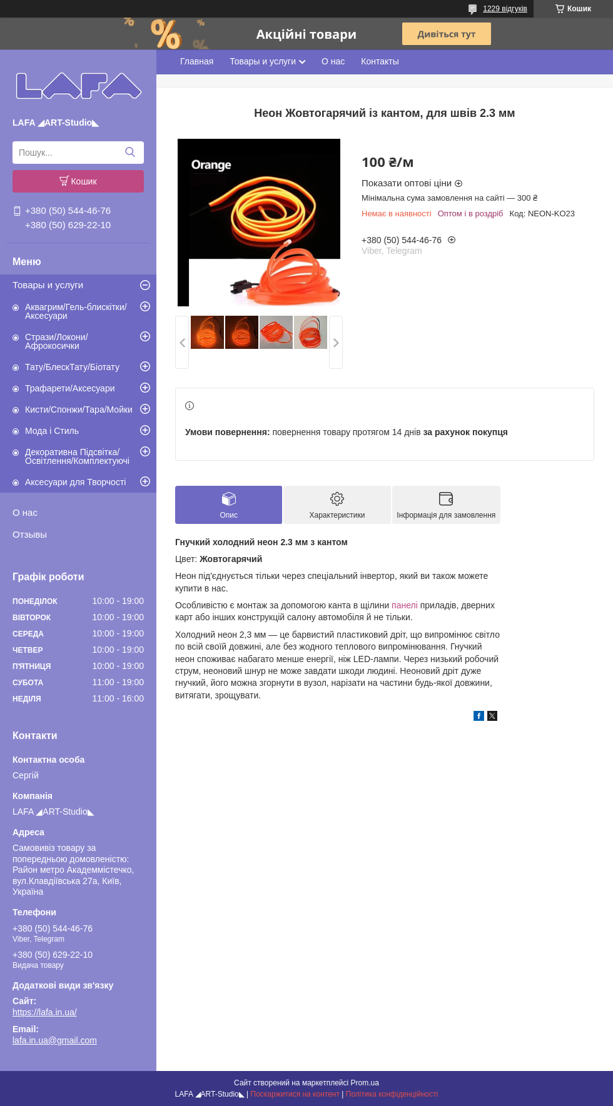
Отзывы (30, 534)
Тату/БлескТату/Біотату (72, 367)
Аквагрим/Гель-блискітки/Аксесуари (76, 311)
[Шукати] (130, 152)
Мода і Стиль (52, 431)
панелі (405, 605)
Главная (196, 61)
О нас (25, 512)
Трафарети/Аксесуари (70, 388)
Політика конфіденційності (392, 1094)
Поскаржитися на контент (295, 1094)
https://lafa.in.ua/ (45, 1012)
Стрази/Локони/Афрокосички (56, 341)
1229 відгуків (505, 8)
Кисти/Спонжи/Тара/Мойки (79, 410)
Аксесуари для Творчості (75, 482)
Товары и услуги (48, 284)
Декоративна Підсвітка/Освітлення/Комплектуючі (77, 456)
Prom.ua (365, 1082)
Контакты (379, 61)
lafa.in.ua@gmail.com (55, 1040)
